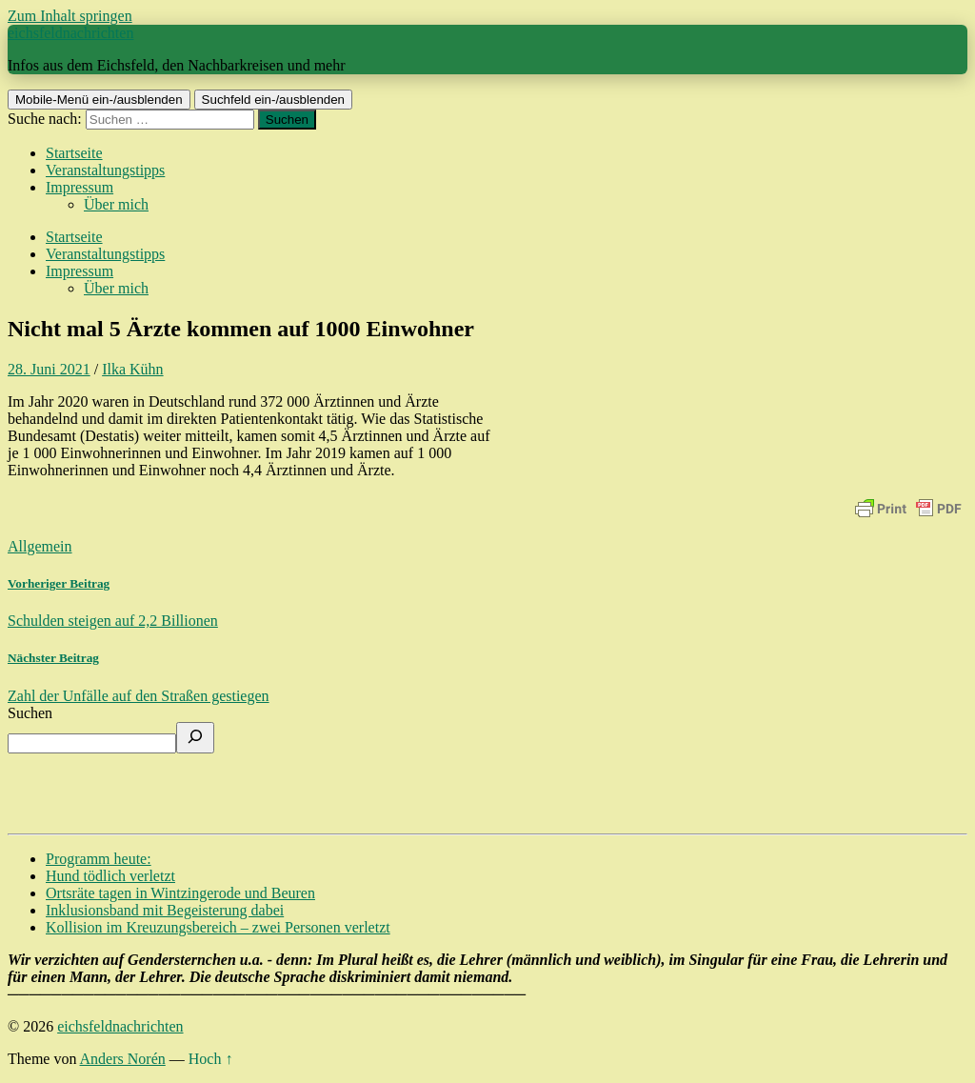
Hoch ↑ (211, 1059)
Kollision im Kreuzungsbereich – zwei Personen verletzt (218, 927)
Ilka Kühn (132, 369)
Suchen (30, 713)
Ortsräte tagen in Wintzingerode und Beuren (180, 893)
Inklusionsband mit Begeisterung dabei (165, 910)
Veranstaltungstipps (105, 170)
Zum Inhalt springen (70, 16)
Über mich (116, 204)
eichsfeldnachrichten (70, 33)
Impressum (79, 187)
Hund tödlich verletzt (110, 876)
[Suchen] (195, 737)
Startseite (74, 153)
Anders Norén (123, 1059)
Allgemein (40, 546)
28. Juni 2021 (49, 369)
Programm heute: (98, 859)
